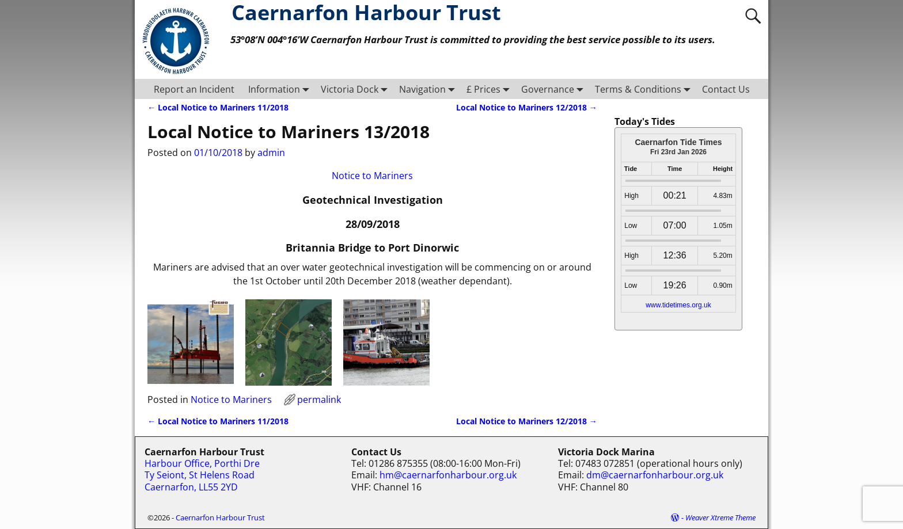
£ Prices (490, 89)
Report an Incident (194, 89)
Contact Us (726, 89)
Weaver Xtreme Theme (720, 517)
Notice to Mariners (372, 175)
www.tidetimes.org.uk (678, 305)
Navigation (429, 89)
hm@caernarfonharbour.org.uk (448, 475)
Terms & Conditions (645, 89)
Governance (554, 89)
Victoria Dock (356, 89)
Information (281, 89)
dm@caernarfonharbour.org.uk (654, 475)
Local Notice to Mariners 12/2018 (526, 107)
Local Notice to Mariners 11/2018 (218, 107)
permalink (319, 399)
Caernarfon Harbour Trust (220, 517)
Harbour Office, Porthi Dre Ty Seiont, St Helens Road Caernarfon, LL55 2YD (202, 475)
